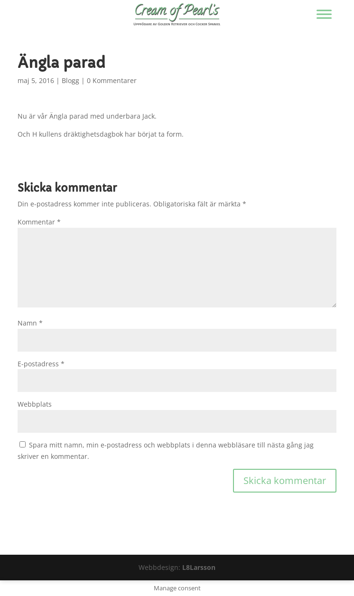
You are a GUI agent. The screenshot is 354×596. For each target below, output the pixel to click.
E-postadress (41, 363)
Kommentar (39, 221)
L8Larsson (198, 567)
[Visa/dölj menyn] (324, 14)
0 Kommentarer (112, 80)
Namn (30, 322)
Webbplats (35, 404)
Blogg (70, 80)
